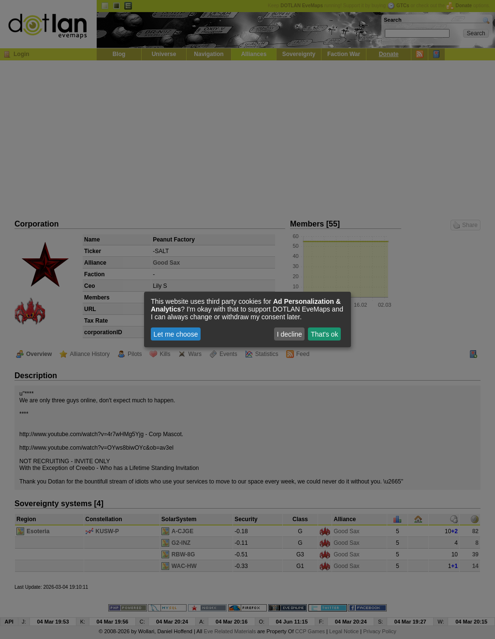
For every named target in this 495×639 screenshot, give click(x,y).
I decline (289, 334)
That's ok (324, 334)
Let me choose (176, 334)
